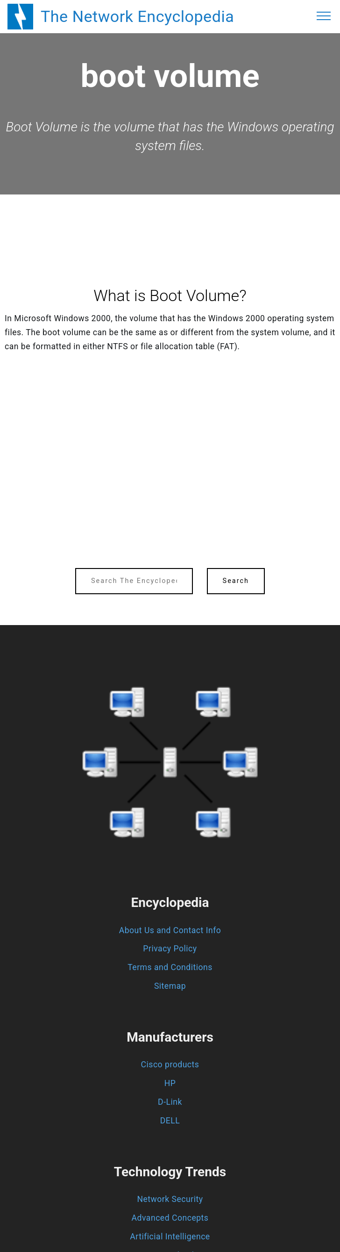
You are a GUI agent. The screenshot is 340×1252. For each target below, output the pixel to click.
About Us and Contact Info (170, 930)
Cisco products (170, 1064)
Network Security (170, 1199)
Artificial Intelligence (170, 1236)
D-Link (170, 1102)
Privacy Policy (170, 948)
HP (170, 1083)
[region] (170, 220)
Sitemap (170, 986)
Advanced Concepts (170, 1218)
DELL (170, 1120)
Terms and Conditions (170, 967)
